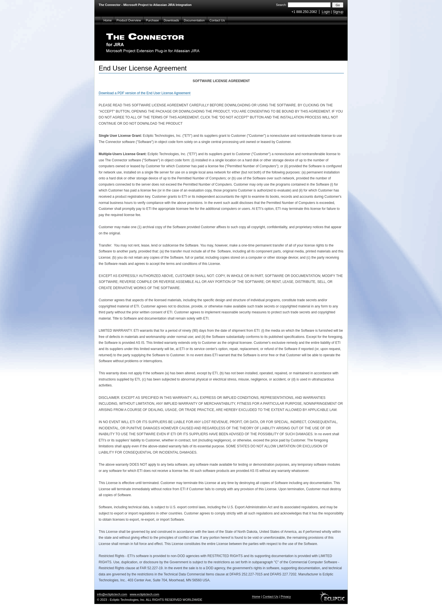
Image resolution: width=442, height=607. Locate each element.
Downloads (171, 20)
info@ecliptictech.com (112, 594)
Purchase (152, 20)
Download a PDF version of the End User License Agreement (145, 93)
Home (107, 20)
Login (326, 12)
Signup (338, 12)
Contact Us (217, 20)
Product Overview (128, 20)
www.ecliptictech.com (144, 594)
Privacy (286, 596)
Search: (281, 4)
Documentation (194, 20)
